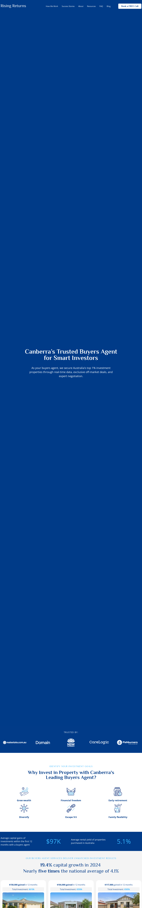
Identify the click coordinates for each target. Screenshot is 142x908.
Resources (91, 6)
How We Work (52, 6)
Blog (109, 6)
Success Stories (68, 6)
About (80, 6)
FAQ (101, 6)
